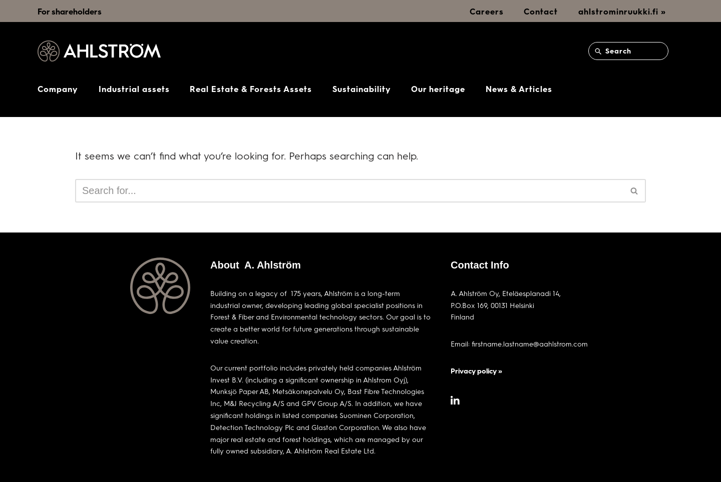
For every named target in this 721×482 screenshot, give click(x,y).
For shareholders (70, 11)
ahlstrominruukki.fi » (622, 11)
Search (612, 51)
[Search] (349, 190)
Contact (541, 11)
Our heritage (438, 89)
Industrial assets (134, 89)
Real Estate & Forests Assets (251, 89)
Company (58, 89)
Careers (487, 11)
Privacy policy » (476, 371)
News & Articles (519, 89)
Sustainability (361, 89)
